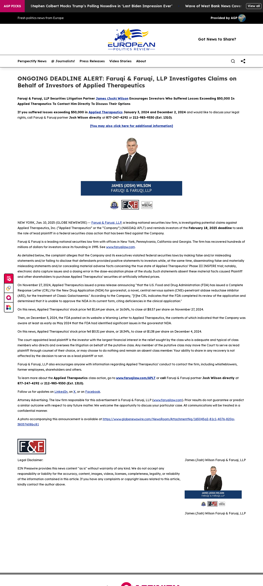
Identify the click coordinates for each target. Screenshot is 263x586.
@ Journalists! (63, 61)
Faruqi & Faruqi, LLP (106, 222)
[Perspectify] (8, 288)
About (141, 61)
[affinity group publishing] (8, 298)
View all (254, 6)
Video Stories (120, 61)
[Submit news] (8, 278)
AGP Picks (12, 6)
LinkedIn (61, 392)
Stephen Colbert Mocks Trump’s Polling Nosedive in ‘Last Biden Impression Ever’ (113, 6)
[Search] (233, 61)
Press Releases (92, 61)
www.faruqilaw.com (120, 247)
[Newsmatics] (8, 307)
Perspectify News (32, 61)
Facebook (92, 392)
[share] (243, 61)
